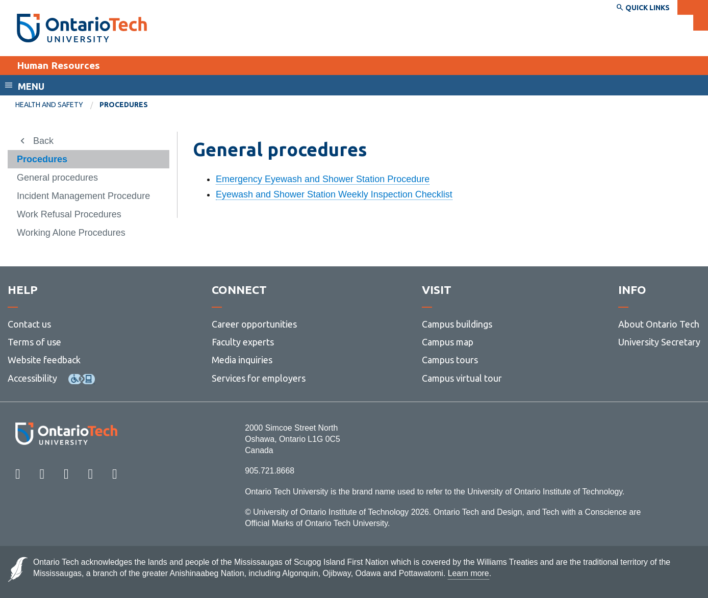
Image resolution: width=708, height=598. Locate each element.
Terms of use (34, 342)
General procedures (57, 177)
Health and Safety (49, 105)
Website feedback (44, 360)
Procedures (42, 159)
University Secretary (659, 342)
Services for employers (259, 378)
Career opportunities (254, 324)
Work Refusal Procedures (69, 214)
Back (43, 141)
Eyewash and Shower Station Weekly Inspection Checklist (334, 194)
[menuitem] (57, 105)
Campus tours (450, 360)
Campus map (447, 342)
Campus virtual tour (462, 378)
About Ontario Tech (658, 324)
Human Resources (58, 65)
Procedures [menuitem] (123, 105)
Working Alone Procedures (71, 233)
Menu (31, 86)
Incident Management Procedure (83, 196)
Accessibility (32, 378)
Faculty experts (243, 342)
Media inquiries (242, 360)
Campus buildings (457, 324)
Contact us (29, 324)
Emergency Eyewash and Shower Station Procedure (322, 179)
